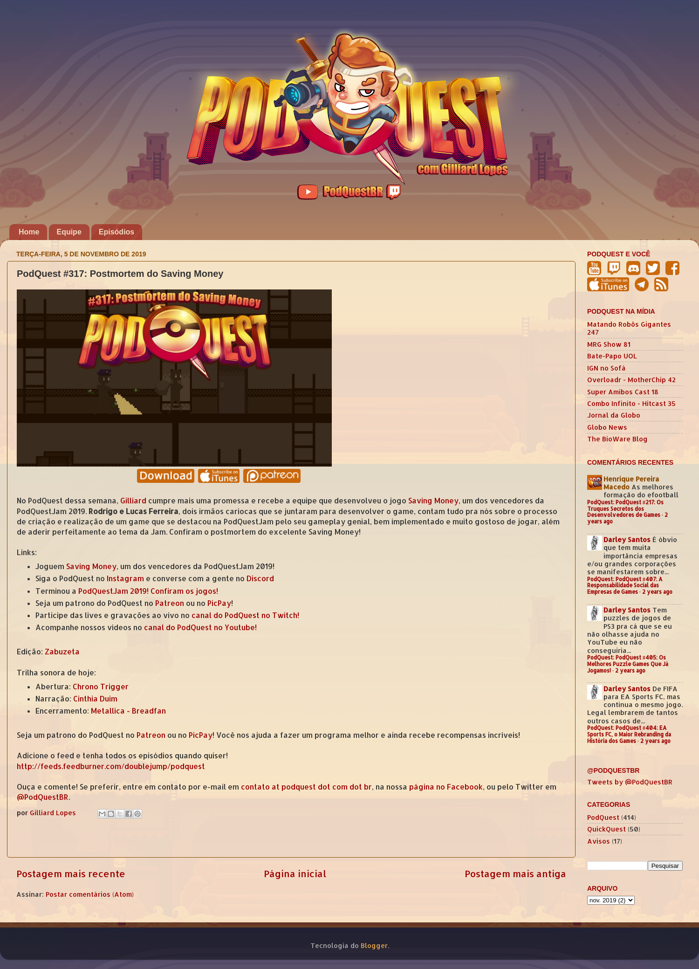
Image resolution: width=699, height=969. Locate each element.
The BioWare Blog (617, 438)
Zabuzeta (62, 651)
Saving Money (433, 500)
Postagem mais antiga (515, 873)
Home (29, 232)
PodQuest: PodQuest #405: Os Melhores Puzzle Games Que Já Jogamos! (627, 664)
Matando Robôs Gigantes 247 (629, 328)
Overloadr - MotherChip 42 (631, 379)
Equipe (68, 232)
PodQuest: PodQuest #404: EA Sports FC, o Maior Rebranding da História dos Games (629, 734)
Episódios (116, 232)
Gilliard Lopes (54, 812)
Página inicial (295, 873)
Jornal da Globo (613, 415)
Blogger (374, 945)
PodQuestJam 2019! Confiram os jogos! (148, 591)
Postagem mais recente (70, 873)
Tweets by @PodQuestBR (629, 781)
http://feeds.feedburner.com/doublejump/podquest (111, 766)
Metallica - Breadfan (128, 710)
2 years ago (657, 591)
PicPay (219, 603)
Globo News (607, 427)
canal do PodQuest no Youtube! (200, 627)
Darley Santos (627, 539)
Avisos (598, 841)
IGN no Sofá (606, 368)
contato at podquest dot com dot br (306, 786)
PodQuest (603, 817)
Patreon (169, 603)
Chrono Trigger (101, 686)
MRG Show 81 (608, 344)
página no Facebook (446, 786)
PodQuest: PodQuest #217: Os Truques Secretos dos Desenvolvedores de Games (625, 509)
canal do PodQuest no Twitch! (245, 615)
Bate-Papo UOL (612, 355)
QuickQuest (606, 829)
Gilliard (133, 500)
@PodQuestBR (43, 797)
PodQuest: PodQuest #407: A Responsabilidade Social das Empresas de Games (625, 586)
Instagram (125, 578)
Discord (260, 578)
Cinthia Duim (95, 698)
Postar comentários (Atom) (90, 894)
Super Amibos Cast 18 (622, 391)
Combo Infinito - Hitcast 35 (631, 403)
